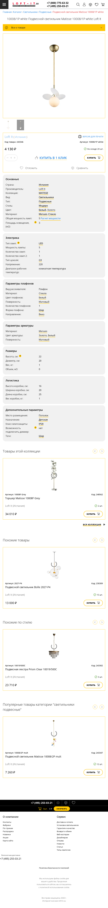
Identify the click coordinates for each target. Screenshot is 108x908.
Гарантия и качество (66, 828)
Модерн (43, 205)
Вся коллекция (94, 524)
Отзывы (60, 840)
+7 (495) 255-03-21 (57, 6)
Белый (42, 209)
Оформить (62, 809)
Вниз (41, 314)
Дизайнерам (62, 837)
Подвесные (45, 12)
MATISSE (43, 193)
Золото (51, 209)
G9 (40, 260)
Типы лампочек (64, 850)
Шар (41, 310)
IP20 (41, 423)
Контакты (7, 822)
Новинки (7, 834)
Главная (7, 12)
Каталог (17, 12)
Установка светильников (67, 825)
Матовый (44, 301)
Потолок (43, 415)
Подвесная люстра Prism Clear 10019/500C (31, 669)
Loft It (9, 136)
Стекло (52, 214)
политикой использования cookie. (55, 887)
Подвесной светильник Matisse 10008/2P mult (33, 756)
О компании (10, 816)
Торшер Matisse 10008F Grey (22, 498)
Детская (43, 419)
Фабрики (7, 825)
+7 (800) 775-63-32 (57, 3)
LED (41, 243)
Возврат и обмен (64, 831)
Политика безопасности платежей (54, 868)
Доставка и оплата (65, 822)
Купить (93, 157)
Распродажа (8, 831)
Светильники (30, 12)
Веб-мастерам (63, 834)
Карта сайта (8, 840)
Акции (5, 837)
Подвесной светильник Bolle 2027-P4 (27, 587)
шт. (43, 808)
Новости (60, 843)
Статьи (60, 847)
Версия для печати (90, 136)
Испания (20, 137)
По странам (8, 828)
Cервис (61, 816)
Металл (43, 214)
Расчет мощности (51, 218)
